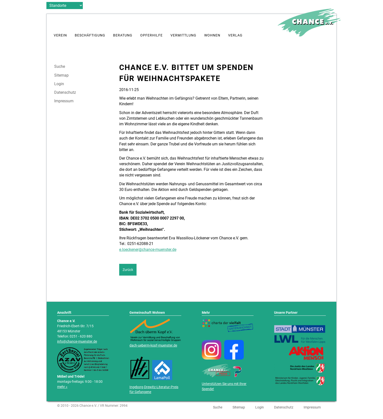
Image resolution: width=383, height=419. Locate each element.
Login (59, 84)
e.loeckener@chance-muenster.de (147, 249)
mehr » (62, 387)
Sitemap (61, 75)
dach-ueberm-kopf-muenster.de (153, 345)
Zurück (128, 270)
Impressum (64, 101)
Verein (60, 35)
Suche (59, 66)
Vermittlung (183, 35)
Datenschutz (65, 92)
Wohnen (212, 35)
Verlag (235, 35)
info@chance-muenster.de (77, 341)
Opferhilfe (151, 35)
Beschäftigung (90, 35)
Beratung (122, 35)
